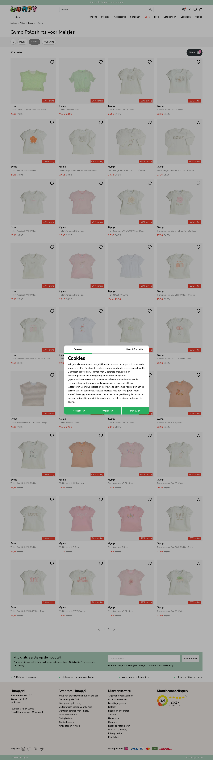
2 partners (110, 371)
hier (83, 394)
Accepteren (79, 410)
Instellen (135, 410)
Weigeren (107, 410)
